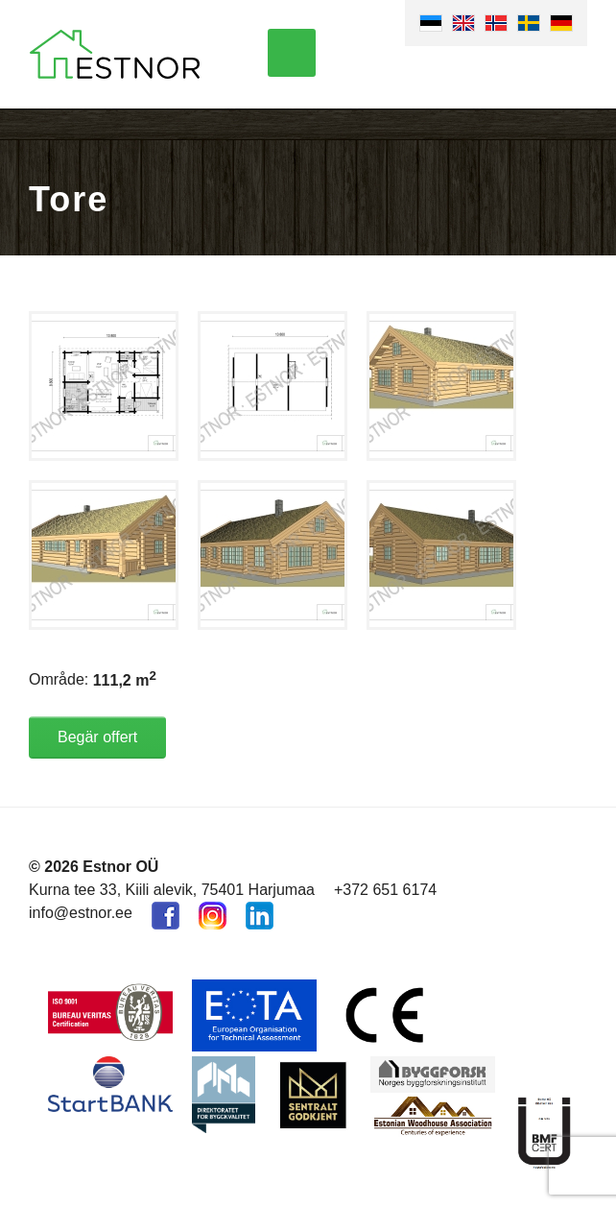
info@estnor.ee (80, 913)
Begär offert (97, 737)
